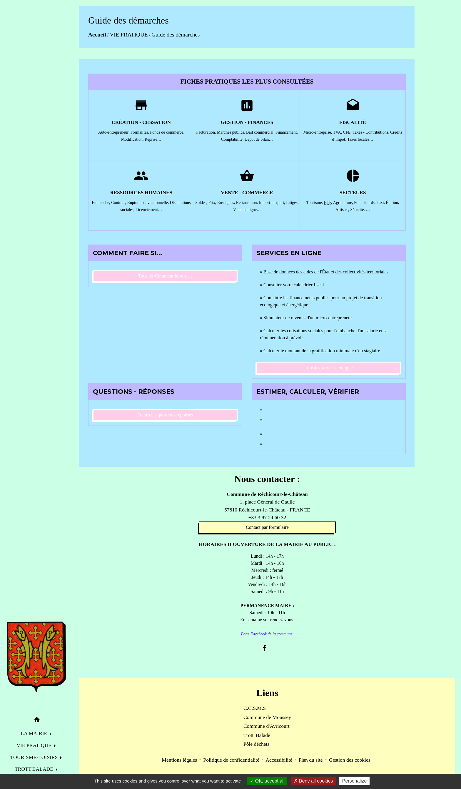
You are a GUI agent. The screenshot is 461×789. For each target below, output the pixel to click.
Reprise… (153, 139)
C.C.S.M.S (254, 708)
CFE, (348, 132)
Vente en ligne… (247, 209)
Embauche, (101, 202)
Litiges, (292, 202)
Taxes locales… (360, 139)
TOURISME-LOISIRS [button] (34, 757)
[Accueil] (36, 656)
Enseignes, (226, 202)
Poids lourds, (365, 202)
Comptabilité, (233, 139)
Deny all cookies (313, 780)
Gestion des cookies (349, 760)
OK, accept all (267, 780)
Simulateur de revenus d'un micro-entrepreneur (307, 317)
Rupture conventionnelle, (148, 202)
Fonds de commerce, (167, 132)
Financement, (286, 132)
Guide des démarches (175, 34)
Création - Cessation (141, 122)
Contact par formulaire (267, 527)
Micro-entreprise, (318, 132)
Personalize (354, 780)
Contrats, (119, 202)
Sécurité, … (360, 209)
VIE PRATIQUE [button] (34, 745)
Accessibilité (278, 760)
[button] (36, 720)
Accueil (97, 34)
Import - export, (272, 202)
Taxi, (381, 202)
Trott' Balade (256, 735)
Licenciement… (149, 209)
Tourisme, (315, 202)
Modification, (133, 139)
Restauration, (247, 202)
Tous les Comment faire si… (165, 275)
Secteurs (353, 192)
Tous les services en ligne (329, 367)
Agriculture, (343, 202)
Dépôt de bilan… (259, 139)
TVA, (338, 132)
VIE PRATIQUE (129, 34)
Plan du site (310, 760)
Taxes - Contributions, (371, 132)
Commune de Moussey (267, 717)
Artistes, (342, 209)
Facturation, (206, 132)
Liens (267, 692)
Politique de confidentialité (231, 760)
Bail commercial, (260, 132)
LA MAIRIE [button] (35, 733)
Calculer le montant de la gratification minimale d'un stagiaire (321, 350)
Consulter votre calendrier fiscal (293, 284)
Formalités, (140, 132)
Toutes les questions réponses (165, 414)
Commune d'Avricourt (266, 726)
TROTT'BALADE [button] (35, 769)
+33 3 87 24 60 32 (267, 517)
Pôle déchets (256, 744)
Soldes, (201, 202)
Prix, (212, 202)
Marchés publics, (231, 132)
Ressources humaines (141, 192)
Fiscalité (352, 122)
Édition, (392, 202)
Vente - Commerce (247, 192)
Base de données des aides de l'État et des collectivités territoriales (325, 271)
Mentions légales (179, 760)
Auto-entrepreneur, (114, 132)
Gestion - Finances (247, 122)
